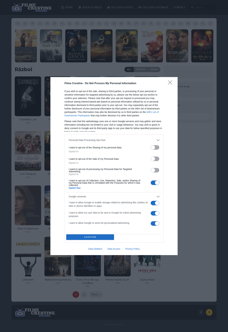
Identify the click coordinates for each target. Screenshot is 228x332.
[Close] (171, 83)
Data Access (113, 249)
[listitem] (114, 140)
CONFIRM (90, 237)
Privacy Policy (132, 249)
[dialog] (114, 166)
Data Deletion (95, 249)
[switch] (155, 147)
